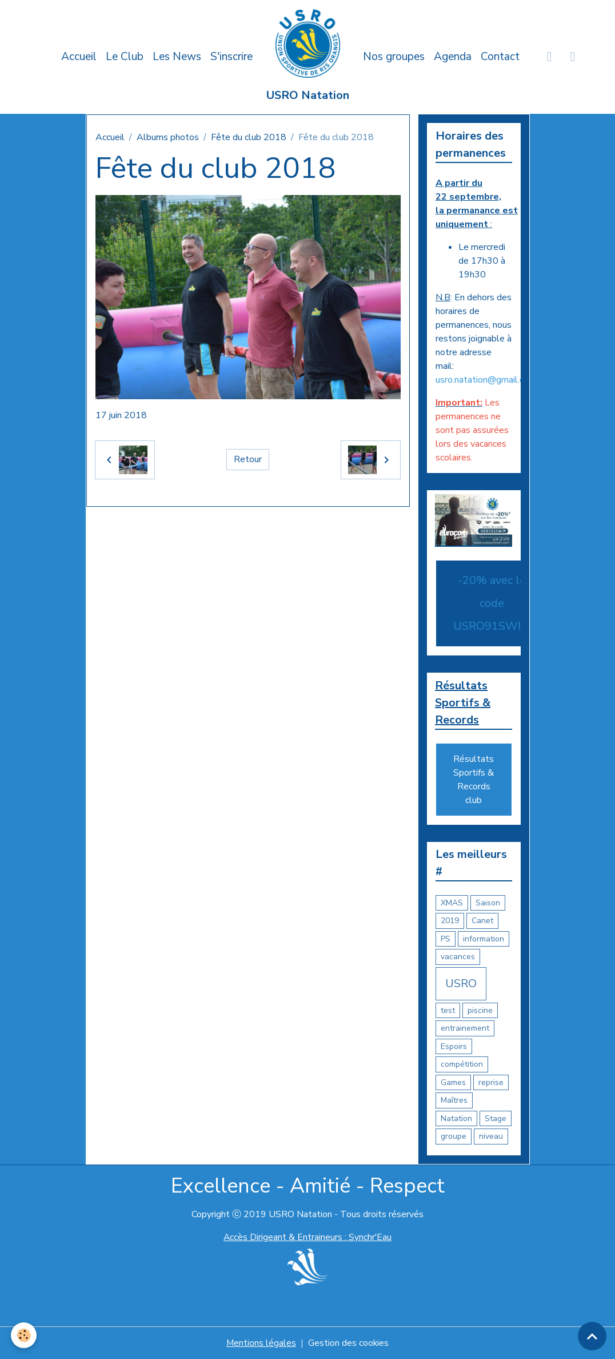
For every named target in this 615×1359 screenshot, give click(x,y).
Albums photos (168, 137)
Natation (456, 1118)
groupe (453, 1136)
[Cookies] (24, 1335)
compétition (462, 1064)
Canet (482, 921)
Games (453, 1082)
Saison (488, 902)
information (483, 938)
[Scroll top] (592, 1336)
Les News (177, 56)
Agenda (453, 56)
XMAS (452, 902)
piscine (480, 1010)
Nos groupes (394, 56)
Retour (248, 460)
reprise (491, 1082)
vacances (458, 957)
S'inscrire (231, 56)
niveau (491, 1136)
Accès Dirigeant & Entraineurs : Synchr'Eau (307, 1237)
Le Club (124, 56)
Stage (495, 1118)
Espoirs (454, 1046)
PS (445, 938)
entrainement (465, 1028)
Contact (500, 56)
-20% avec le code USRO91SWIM (491, 603)
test (448, 1010)
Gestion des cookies (348, 1343)
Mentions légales (261, 1343)
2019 (450, 921)
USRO (461, 983)
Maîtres (454, 1100)
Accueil (79, 56)
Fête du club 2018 (248, 137)
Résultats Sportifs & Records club (473, 779)
